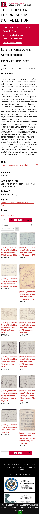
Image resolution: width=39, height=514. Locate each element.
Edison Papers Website (12, 43)
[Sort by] (16, 225)
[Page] (5, 220)
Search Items (26, 27)
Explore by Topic (9, 31)
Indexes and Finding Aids (13, 35)
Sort (16, 229)
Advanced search (8, 215)
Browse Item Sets (10, 27)
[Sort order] (7, 229)
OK (20, 512)
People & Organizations (12, 39)
